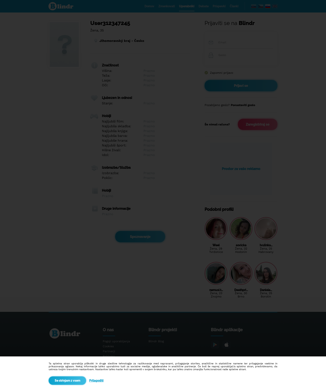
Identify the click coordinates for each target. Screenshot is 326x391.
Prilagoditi (96, 380)
